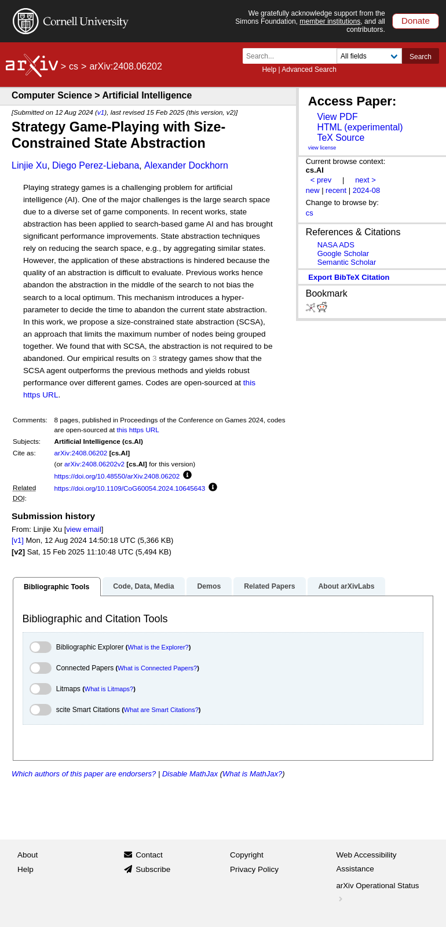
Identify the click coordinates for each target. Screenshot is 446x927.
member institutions (329, 21)
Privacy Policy (254, 869)
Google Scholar (343, 253)
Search (421, 57)
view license (322, 148)
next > (365, 180)
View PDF (337, 117)
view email (83, 529)
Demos (209, 586)
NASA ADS (335, 244)
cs (73, 66)
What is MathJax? (252, 773)
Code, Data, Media (143, 586)
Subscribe (153, 869)
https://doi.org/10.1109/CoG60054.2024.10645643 (130, 488)
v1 (100, 112)
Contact (149, 855)
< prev (320, 180)
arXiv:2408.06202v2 (94, 464)
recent (336, 190)
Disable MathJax (190, 773)
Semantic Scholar (346, 262)
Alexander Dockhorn (186, 165)
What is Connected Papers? (157, 668)
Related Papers (269, 586)
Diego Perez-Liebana (95, 165)
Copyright (247, 855)
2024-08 (367, 190)
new (313, 190)
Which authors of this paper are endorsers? (84, 773)
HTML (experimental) (360, 127)
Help (269, 69)
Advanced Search (309, 69)
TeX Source (340, 138)
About (27, 855)
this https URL (137, 429)
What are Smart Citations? (161, 709)
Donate (415, 20)
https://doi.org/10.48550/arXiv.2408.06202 (117, 476)
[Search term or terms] (293, 56)
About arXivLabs (346, 586)
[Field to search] (369, 56)
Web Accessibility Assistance (367, 862)
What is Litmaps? (109, 688)
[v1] (18, 540)
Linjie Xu (29, 165)
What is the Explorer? (158, 647)
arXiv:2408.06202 (81, 453)
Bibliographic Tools (56, 587)
